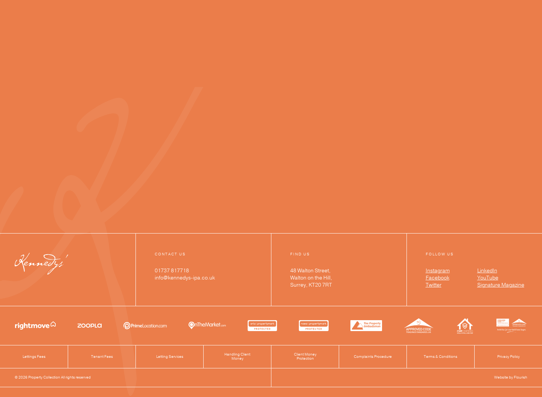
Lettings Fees (34, 357)
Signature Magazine (500, 285)
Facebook (437, 278)
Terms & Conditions (440, 357)
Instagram (438, 270)
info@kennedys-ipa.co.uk (185, 278)
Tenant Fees (102, 357)
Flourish (520, 377)
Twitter (434, 285)
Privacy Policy (508, 357)
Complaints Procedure (373, 357)
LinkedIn (487, 270)
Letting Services (169, 357)
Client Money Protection (305, 356)
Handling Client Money (237, 356)
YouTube (487, 278)
